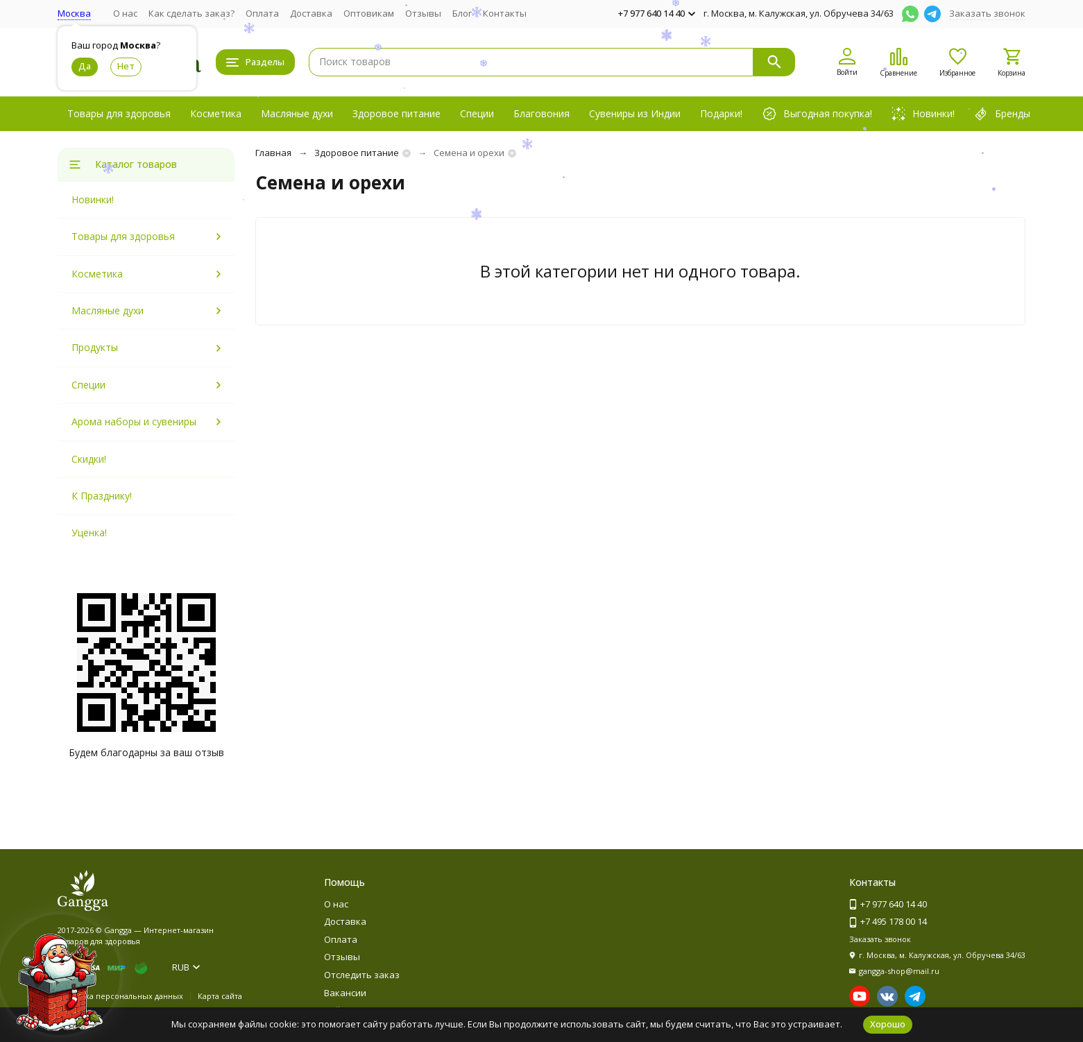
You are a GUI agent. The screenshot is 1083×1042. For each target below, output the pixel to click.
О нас (125, 13)
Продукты (94, 347)
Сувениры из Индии (635, 113)
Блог (462, 13)
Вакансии (345, 993)
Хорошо (887, 1024)
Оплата (262, 13)
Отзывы (423, 13)
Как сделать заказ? (191, 13)
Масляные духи (297, 113)
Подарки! (721, 113)
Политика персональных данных (120, 996)
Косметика (215, 113)
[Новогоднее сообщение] (59, 982)
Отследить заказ (362, 974)
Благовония (541, 113)
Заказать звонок (987, 13)
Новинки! (92, 199)
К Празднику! (101, 495)
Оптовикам (368, 13)
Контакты (505, 13)
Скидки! (88, 459)
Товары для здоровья (119, 113)
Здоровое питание (396, 113)
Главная (273, 152)
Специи (477, 113)
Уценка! (89, 532)
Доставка (311, 13)
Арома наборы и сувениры (133, 421)
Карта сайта (220, 996)
